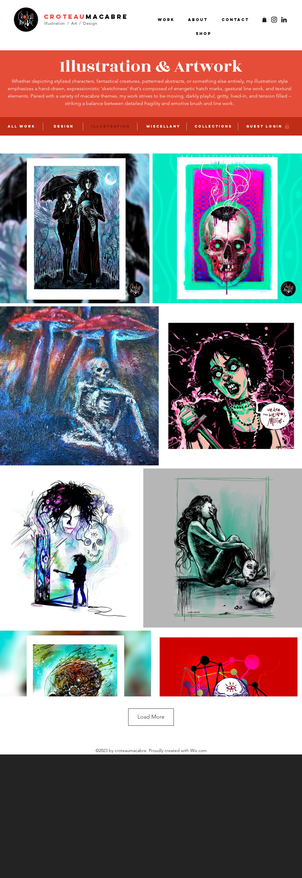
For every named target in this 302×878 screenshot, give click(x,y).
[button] (264, 19)
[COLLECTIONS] (214, 126)
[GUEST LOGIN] (264, 126)
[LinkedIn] (284, 19)
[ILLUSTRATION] (111, 126)
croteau (65, 16)
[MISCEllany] (164, 126)
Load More (151, 716)
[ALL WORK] (22, 126)
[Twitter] (274, 19)
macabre (107, 16)
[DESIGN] (64, 126)
